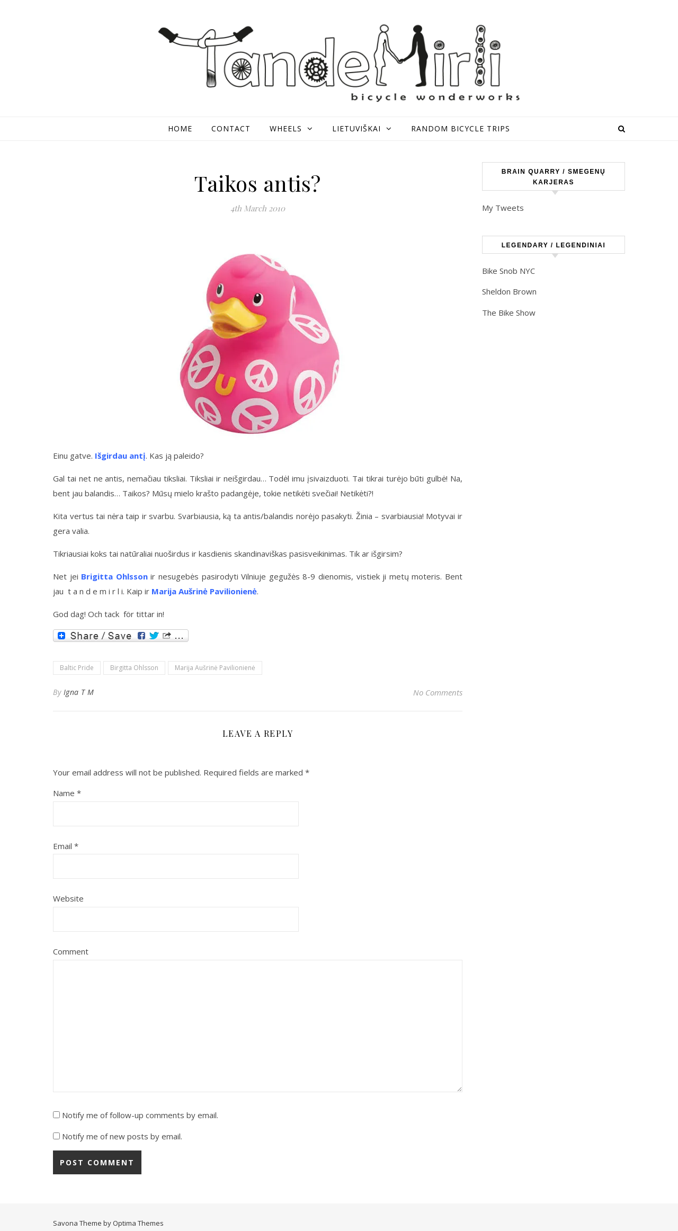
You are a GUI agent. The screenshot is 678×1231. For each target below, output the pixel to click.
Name (67, 793)
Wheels (286, 128)
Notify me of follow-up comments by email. (140, 1115)
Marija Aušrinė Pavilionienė (215, 667)
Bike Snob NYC (508, 270)
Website (68, 898)
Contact (231, 128)
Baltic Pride (77, 667)
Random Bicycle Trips (460, 128)
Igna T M (79, 692)
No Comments (437, 692)
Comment (70, 951)
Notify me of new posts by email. (122, 1136)
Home (180, 128)
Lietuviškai (356, 128)
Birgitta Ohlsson (134, 667)
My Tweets (503, 207)
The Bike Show (509, 312)
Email (65, 846)
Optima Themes (138, 1223)
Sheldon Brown (509, 291)
